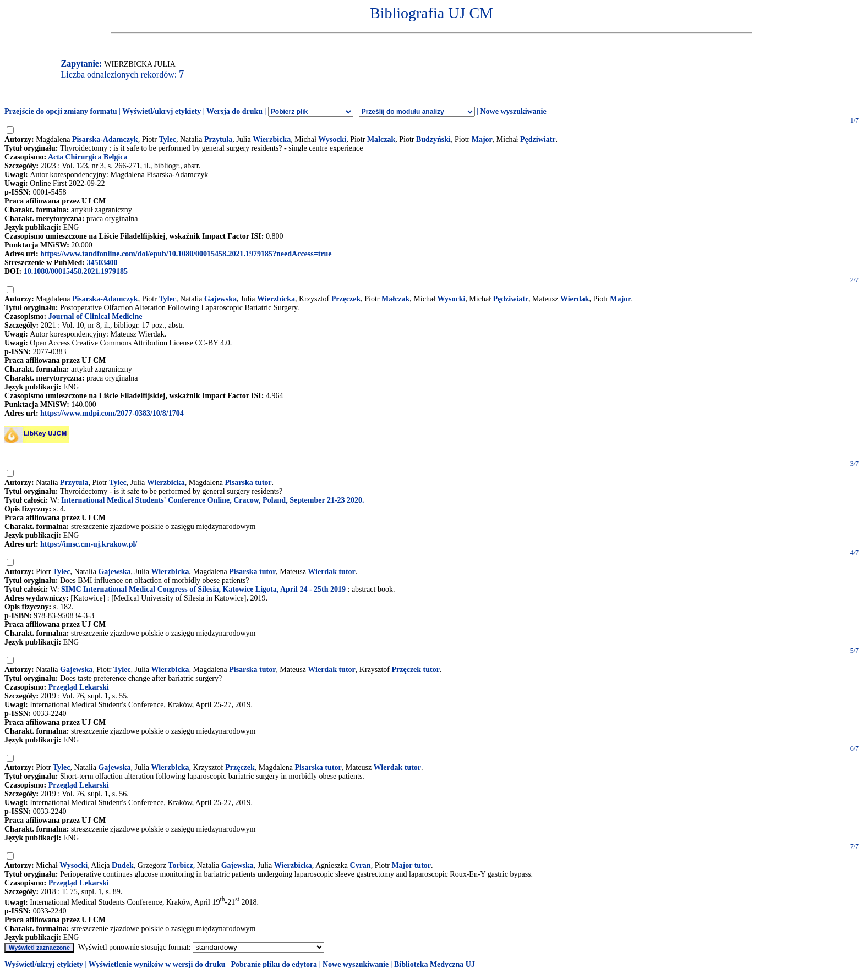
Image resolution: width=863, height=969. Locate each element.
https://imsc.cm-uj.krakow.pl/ (88, 544)
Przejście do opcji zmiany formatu (60, 111)
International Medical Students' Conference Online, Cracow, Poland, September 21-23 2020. (212, 500)
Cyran (360, 865)
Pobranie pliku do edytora (274, 964)
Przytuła (218, 139)
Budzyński (433, 139)
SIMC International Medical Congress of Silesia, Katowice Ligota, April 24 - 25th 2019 (203, 589)
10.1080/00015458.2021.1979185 (76, 271)
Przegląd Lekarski (78, 687)
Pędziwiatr (538, 139)
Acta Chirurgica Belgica (88, 157)
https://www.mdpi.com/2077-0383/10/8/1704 (112, 413)
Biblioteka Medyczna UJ (434, 964)
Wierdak (574, 299)
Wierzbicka (272, 139)
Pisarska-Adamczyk (105, 139)
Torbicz (180, 865)
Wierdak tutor (331, 572)
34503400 (101, 262)
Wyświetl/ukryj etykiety (161, 111)
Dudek (123, 865)
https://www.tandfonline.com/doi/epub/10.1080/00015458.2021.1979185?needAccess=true (186, 254)
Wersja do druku (234, 111)
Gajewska (220, 299)
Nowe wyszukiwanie (513, 111)
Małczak (381, 139)
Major (482, 139)
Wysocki (332, 139)
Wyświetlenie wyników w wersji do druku (157, 964)
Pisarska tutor (248, 482)
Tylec (167, 139)
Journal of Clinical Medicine (95, 316)
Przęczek (346, 299)
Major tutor (411, 865)
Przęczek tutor (415, 669)
